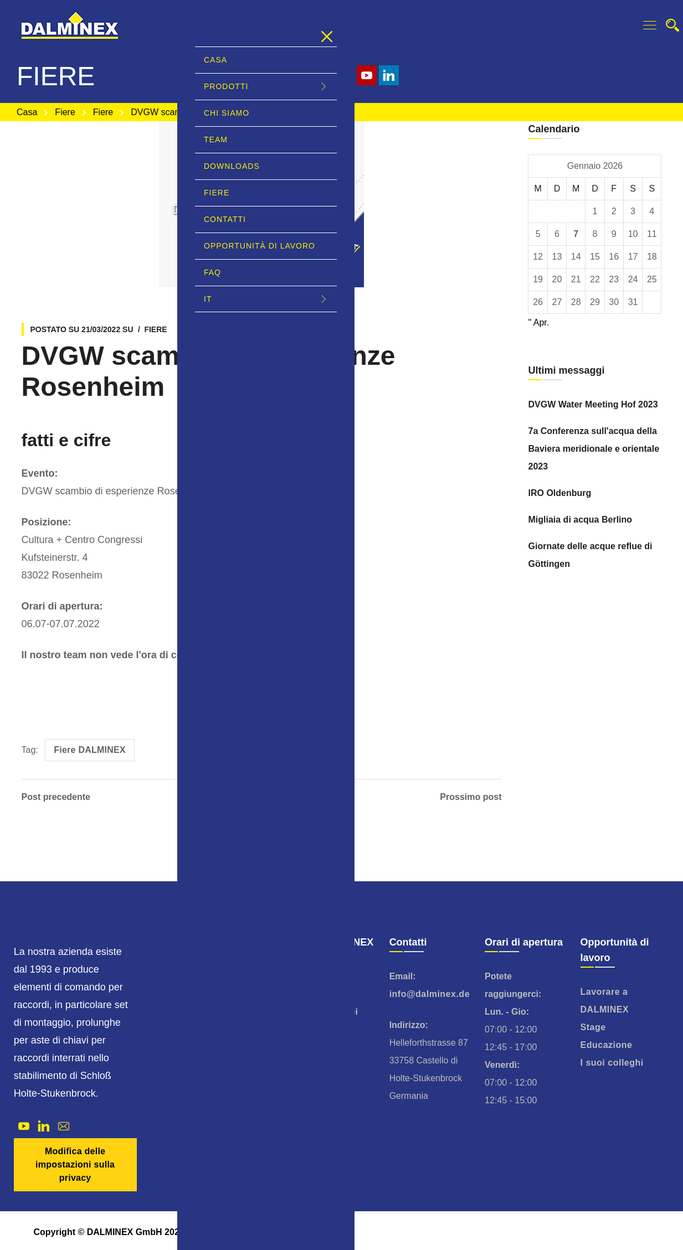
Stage (593, 1027)
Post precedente (56, 797)
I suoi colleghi (612, 1062)
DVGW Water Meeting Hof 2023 (593, 404)
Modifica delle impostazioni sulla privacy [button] (75, 1164)
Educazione (607, 1045)
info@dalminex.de (429, 994)
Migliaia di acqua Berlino (580, 519)
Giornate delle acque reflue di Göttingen (590, 555)
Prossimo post (470, 797)
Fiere (65, 112)
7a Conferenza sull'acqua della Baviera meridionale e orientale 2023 (593, 448)
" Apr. (538, 322)
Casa (27, 112)
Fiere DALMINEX (90, 750)
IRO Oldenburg (559, 493)
